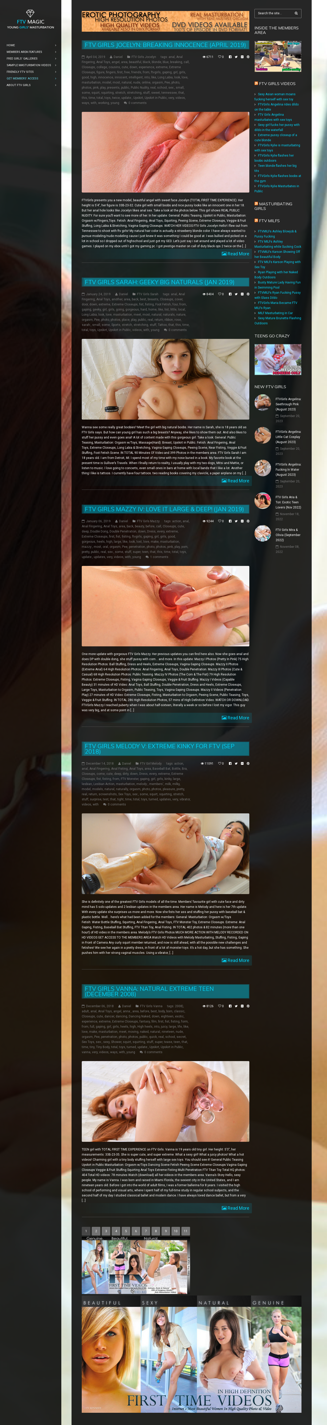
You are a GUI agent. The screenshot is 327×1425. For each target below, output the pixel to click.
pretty (85, 551)
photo (175, 82)
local (181, 309)
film (154, 1021)
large (117, 541)
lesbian (87, 784)
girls (182, 72)
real (153, 87)
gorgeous (132, 309)
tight (120, 799)
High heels (145, 1026)
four (175, 304)
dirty (126, 774)
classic (179, 1011)
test (106, 799)
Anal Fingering (92, 526)
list (167, 309)
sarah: (86, 325)
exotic (179, 1016)
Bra (184, 768)
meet (137, 314)
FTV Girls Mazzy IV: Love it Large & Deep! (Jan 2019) (164, 509)
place (126, 320)
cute (125, 67)
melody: (142, 784)
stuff (146, 92)
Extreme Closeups (125, 304)
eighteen (167, 1016)
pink (96, 87)
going (120, 309)
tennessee (169, 92)
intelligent (136, 77)
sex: (171, 87)
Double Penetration (123, 531)
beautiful (135, 62)
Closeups (88, 67)
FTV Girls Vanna (151, 1006)
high (93, 77)
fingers (111, 72)
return (159, 320)
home (152, 309)
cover (178, 299)
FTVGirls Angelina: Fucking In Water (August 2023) (288, 470)
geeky (97, 309)
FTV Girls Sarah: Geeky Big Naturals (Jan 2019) (160, 282)
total (100, 98)
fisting (149, 304)
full (92, 1026)
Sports (115, 325)
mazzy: (87, 546)
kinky (168, 779)
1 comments (159, 557)
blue (166, 62)
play (103, 87)
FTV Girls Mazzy (148, 521)
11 (186, 1231)
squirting (107, 92)
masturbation (91, 82)
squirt (95, 92)
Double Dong (99, 531)
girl (175, 72)
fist (141, 304)
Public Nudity (140, 87)
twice (116, 98)
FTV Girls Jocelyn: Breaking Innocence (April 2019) (165, 45)
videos (180, 98)
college (102, 67)
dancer (109, 1016)
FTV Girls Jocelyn (144, 57)
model (106, 82)
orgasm (157, 82)
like (153, 77)
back (135, 299)
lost (139, 541)
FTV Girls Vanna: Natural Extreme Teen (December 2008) (149, 991)
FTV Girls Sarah (147, 294)
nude (136, 82)
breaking (176, 62)
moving (133, 1032)
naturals (169, 314)
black (146, 62)
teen (145, 551)
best (143, 299)
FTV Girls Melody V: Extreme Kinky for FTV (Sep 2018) (160, 748)
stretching (134, 92)
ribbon (169, 320)
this (84, 98)
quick (153, 1037)
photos (86, 87)
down (133, 67)
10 (176, 1231)
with (94, 103)
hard (144, 309)
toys (107, 98)
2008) (179, 1006)
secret (181, 1037)
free (127, 72)
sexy (106, 1042)
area (124, 62)
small (180, 87)
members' (156, 784)
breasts (153, 299)
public (125, 87)
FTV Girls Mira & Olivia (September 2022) (288, 535)
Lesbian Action (104, 784)
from (146, 72)
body (161, 1011)
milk (168, 784)
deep (85, 531)
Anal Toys (103, 62)
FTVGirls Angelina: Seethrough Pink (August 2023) (288, 404)
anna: (127, 1011)
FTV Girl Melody (151, 763)
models (97, 789)
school (162, 87)
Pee (167, 82)
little (173, 309)
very (171, 98)
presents (113, 87)
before (150, 526)
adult (85, 1011)
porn (184, 546)
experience (146, 67)
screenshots (108, 794)
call (186, 62)
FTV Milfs (269, 220)
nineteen (168, 1032)
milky (176, 784)
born (169, 1011)
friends (136, 72)
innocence (105, 77)
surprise (95, 799)
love (185, 77)
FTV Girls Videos (277, 83)
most (116, 82)
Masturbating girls (273, 206)
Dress (151, 531)
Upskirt (138, 98)
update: (126, 98)
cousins (114, 67)
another (117, 299)
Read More (238, 253)
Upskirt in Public (156, 98)
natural (127, 82)
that (181, 92)
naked (144, 1032)
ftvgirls (156, 72)
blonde (156, 62)
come (101, 774)
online (146, 82)
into (147, 77)
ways (85, 103)
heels (101, 541)
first (120, 72)
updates (99, 557)
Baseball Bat (161, 768)
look (177, 77)
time (92, 98)
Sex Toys (124, 794)
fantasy (144, 1021)
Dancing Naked (139, 1016)
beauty (139, 526)
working (103, 103)
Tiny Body (103, 1047)
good (85, 77)
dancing (121, 1016)
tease (168, 1042)
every (161, 531)
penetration (137, 546)
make (155, 541)
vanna (86, 1052)
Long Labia (165, 77)
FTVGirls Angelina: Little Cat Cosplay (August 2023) (288, 437)
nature (180, 314)
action (176, 521)
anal (172, 57)
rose (177, 320)
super (137, 551)
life (180, 1026)
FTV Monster (129, 779)
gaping (167, 72)
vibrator (185, 799)
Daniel (118, 57)
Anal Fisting (119, 768)
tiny (92, 1047)
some (86, 92)
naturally (122, 789)
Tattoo (162, 325)
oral (105, 546)
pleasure (169, 789)
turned (153, 799)
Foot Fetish (163, 304)
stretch (120, 92)
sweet (155, 92)
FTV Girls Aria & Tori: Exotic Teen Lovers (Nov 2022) (288, 502)
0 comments (138, 103)
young (115, 103)
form (184, 1021)
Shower (116, 1042)
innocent (121, 77)
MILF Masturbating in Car (275, 313)
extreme (162, 67)
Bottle (176, 768)
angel (116, 62)
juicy (164, 1026)
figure (100, 72)
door (85, 304)
